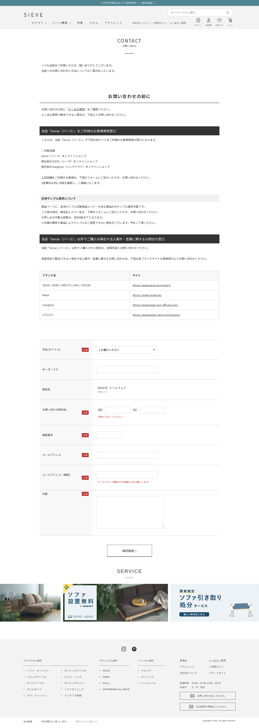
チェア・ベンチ (73, 677)
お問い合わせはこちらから (211, 695)
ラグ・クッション (37, 695)
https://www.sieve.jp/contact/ (152, 285)
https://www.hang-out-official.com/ (155, 305)
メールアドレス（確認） (57, 475)
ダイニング (147, 677)
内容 (45, 494)
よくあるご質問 (178, 23)
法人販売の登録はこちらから (211, 706)
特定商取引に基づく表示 (53, 721)
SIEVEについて (140, 23)
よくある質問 (76, 109)
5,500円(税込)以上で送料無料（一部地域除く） (129, 2)
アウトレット (113, 22)
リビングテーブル (37, 677)
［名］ (135, 410)
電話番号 (47, 435)
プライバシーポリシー (86, 721)
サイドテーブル (35, 683)
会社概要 (27, 721)
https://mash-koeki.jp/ (147, 295)
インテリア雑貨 (73, 695)
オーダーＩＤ (50, 369)
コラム (93, 22)
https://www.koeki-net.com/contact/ (156, 315)
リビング (146, 670)
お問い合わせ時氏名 (54, 409)
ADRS (106, 677)
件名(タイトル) (51, 349)
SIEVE (106, 670)
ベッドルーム (148, 683)
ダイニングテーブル (75, 670)
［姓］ (100, 410)
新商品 (183, 660)
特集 (80, 22)
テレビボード (34, 689)
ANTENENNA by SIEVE (116, 689)
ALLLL (106, 683)
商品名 (46, 389)
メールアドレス (51, 455)
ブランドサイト (217, 673)
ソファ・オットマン (38, 670)
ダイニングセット (74, 683)
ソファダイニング (74, 689)
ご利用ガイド (159, 23)
